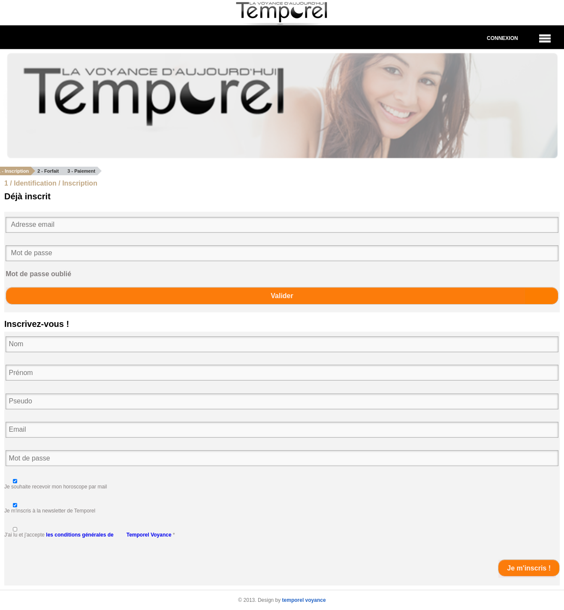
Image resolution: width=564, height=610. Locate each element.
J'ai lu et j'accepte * (89, 535)
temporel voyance (304, 600)
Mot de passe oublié (38, 274)
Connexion (502, 38)
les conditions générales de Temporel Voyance (108, 535)
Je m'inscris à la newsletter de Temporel (49, 511)
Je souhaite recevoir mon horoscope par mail (55, 487)
